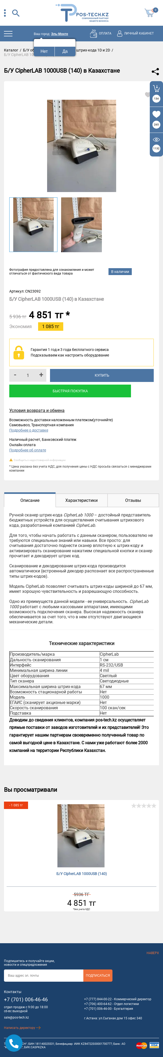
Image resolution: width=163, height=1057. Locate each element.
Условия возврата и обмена (37, 410)
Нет (44, 51)
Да (65, 51)
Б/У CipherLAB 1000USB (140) (81, 874)
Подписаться (98, 975)
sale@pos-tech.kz (16, 1017)
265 (156, 124)
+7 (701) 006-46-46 (26, 1000)
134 (156, 98)
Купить (102, 375)
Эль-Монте (59, 34)
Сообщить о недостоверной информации (40, 460)
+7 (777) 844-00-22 (98, 999)
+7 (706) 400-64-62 (98, 1004)
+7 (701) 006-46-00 (98, 1009)
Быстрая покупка (70, 391)
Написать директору (22, 1028)
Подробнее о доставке (28, 430)
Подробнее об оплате (27, 450)
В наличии (120, 271)
